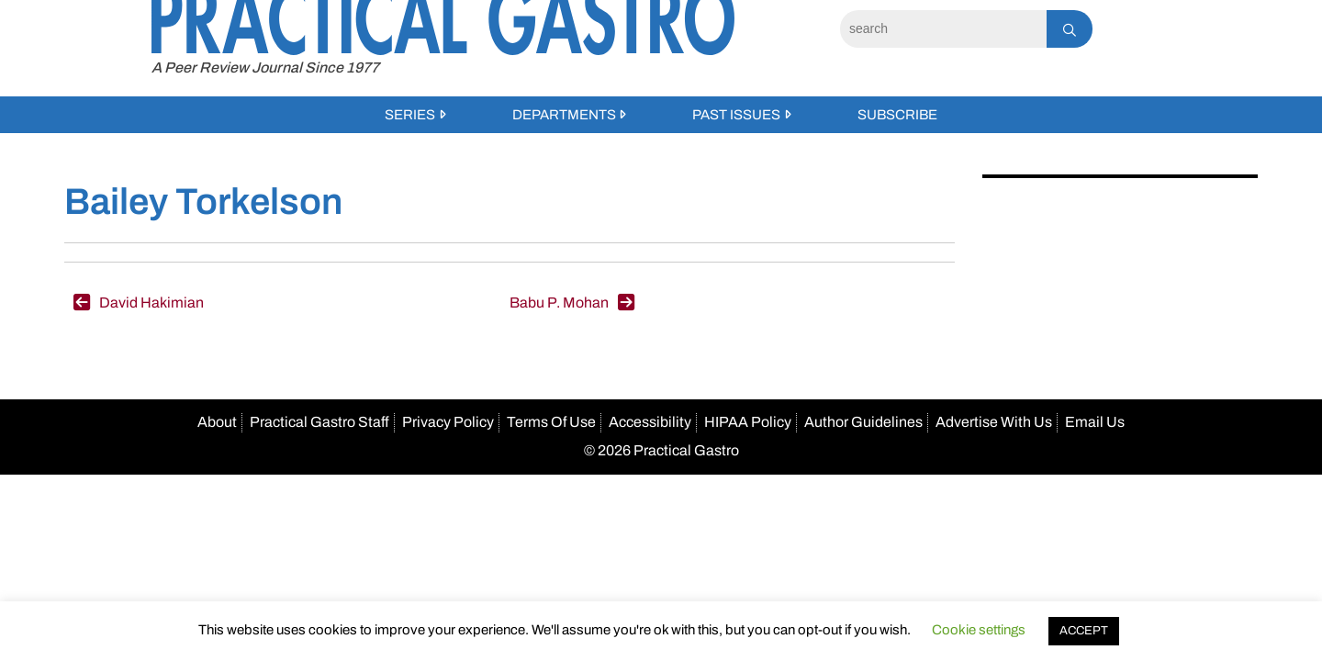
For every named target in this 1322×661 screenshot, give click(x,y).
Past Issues (736, 114)
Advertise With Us (993, 422)
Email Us (1095, 422)
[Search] (943, 29)
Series (410, 114)
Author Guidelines (863, 422)
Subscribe (897, 114)
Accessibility (650, 422)
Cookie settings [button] (978, 629)
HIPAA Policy (747, 422)
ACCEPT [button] (1083, 630)
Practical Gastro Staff (319, 422)
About (217, 422)
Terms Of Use (551, 422)
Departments (564, 114)
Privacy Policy (448, 422)
